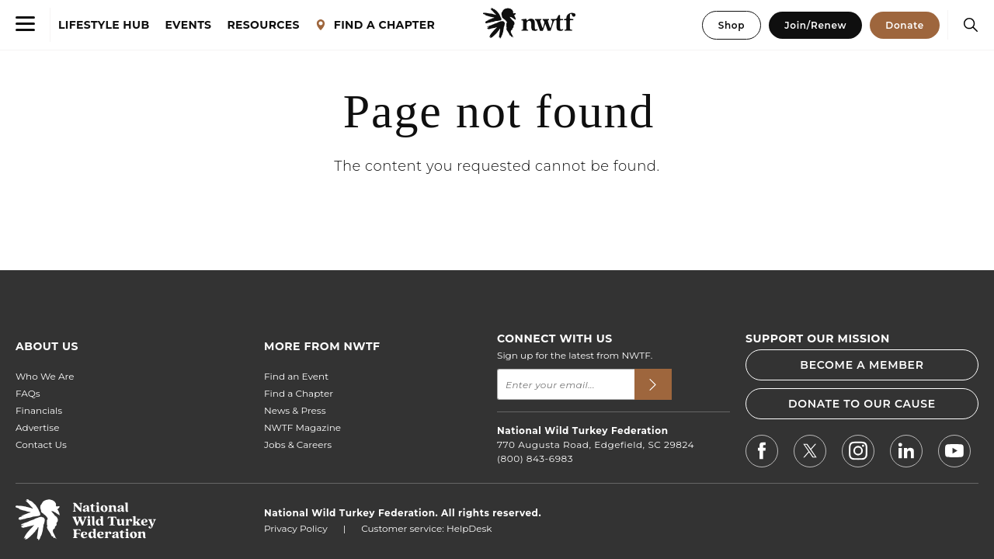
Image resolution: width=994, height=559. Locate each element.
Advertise (37, 427)
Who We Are (45, 376)
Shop (732, 25)
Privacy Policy (296, 528)
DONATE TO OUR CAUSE (862, 404)
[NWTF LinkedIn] (906, 453)
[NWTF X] (809, 453)
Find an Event (296, 376)
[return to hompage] (86, 536)
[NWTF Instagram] (858, 453)
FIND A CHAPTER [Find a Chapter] (375, 25)
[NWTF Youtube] (954, 453)
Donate (904, 25)
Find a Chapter (298, 393)
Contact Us (41, 444)
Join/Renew (815, 25)
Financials (39, 410)
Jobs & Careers (298, 444)
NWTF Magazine (302, 427)
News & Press (295, 410)
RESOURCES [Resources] (263, 25)
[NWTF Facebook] (762, 453)
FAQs (28, 393)
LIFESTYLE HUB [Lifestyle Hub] (104, 25)
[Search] (966, 25)
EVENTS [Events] (188, 25)
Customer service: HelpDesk (426, 528)
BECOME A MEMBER (861, 365)
